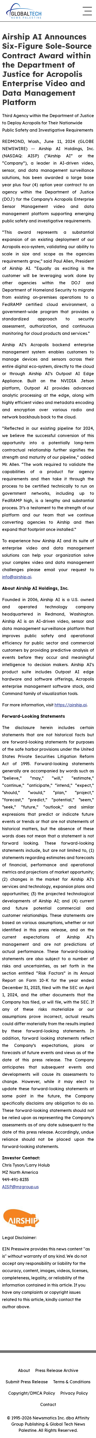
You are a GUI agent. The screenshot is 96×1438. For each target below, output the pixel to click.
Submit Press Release (27, 1381)
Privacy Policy (74, 1393)
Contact (48, 1404)
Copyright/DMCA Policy (31, 1393)
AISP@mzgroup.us (20, 1186)
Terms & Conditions (71, 1381)
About (24, 1370)
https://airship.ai (71, 704)
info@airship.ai (16, 576)
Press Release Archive (56, 1370)
